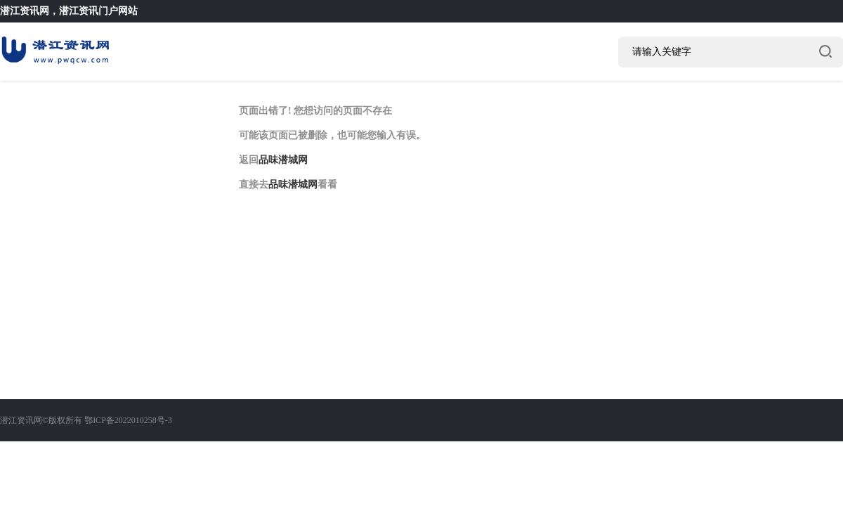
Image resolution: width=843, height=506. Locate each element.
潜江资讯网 (24, 11)
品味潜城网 (283, 160)
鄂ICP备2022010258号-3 (128, 420)
